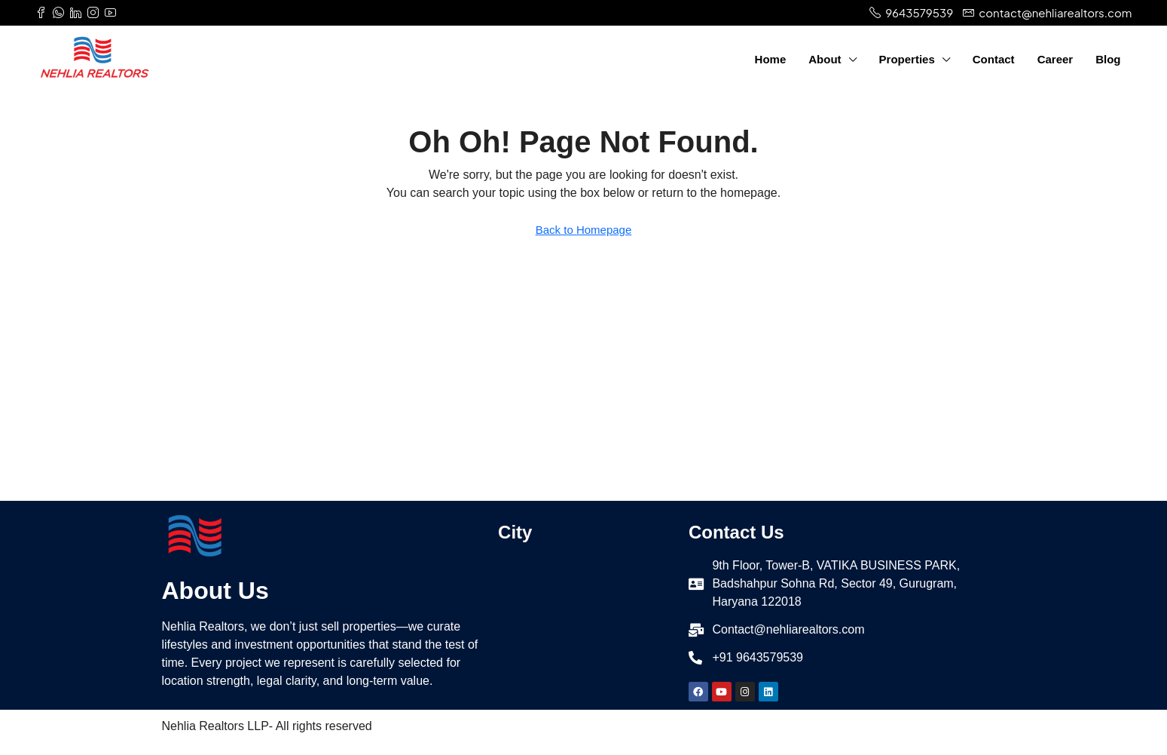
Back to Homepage (584, 229)
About (824, 59)
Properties (907, 59)
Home (771, 59)
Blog (1107, 59)
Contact (994, 59)
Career (1055, 59)
